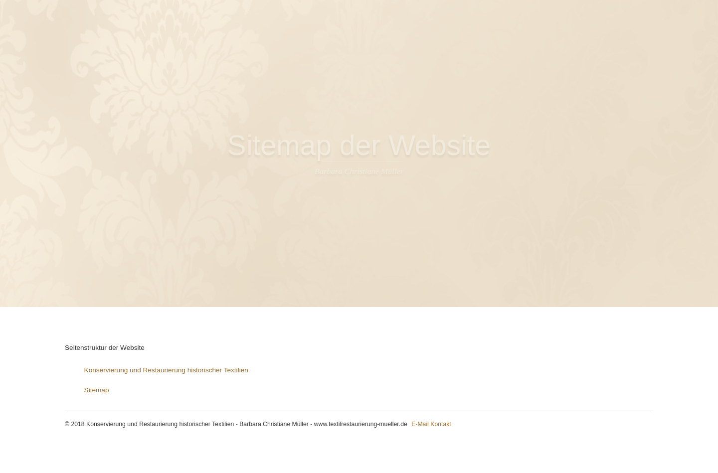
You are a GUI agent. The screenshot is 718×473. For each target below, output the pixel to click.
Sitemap (96, 390)
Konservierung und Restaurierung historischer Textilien (166, 370)
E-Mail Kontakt (431, 424)
